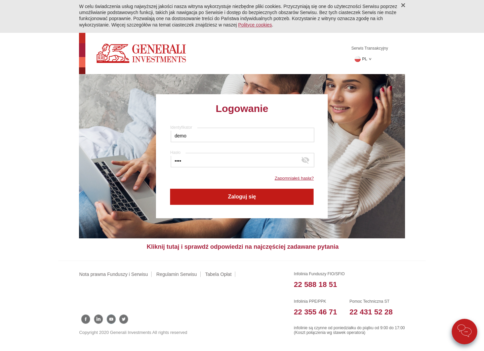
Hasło (175, 152)
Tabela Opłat (218, 274)
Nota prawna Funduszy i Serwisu (113, 274)
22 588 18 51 (315, 284)
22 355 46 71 (315, 312)
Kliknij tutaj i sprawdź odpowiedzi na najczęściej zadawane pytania (242, 246)
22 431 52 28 (371, 312)
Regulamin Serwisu (176, 274)
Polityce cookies (255, 24)
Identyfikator (181, 127)
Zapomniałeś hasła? (294, 178)
